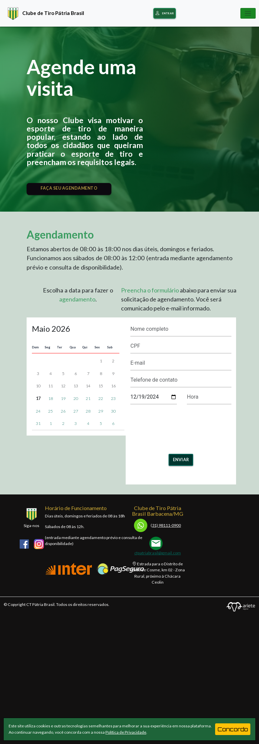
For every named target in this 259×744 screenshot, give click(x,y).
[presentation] (180, 427)
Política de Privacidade (125, 732)
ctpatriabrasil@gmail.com (157, 552)
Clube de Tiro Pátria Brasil (44, 12)
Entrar (164, 13)
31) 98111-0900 (157, 525)
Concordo (232, 729)
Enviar (181, 459)
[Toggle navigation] (248, 13)
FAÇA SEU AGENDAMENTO (69, 188)
